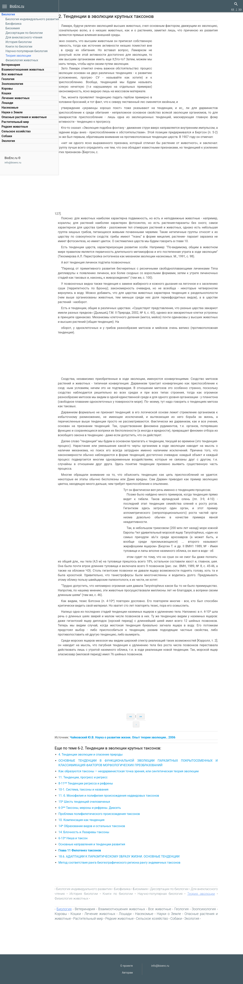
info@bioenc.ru (13, 162)
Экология (8, 141)
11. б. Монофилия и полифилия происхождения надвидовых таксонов (121, 795)
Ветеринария (11, 65)
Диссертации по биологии (24, 33)
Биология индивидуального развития (32, 19)
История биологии (19, 42)
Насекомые (10, 107)
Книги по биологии (19, 46)
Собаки (7, 136)
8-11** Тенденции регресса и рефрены (98, 783)
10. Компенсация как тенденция (94, 820)
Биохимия (13, 28)
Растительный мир (15, 122)
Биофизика (13, 23)
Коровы (7, 88)
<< (232, 9)
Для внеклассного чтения (24, 37)
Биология (8, 14)
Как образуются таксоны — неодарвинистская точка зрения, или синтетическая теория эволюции (141, 771)
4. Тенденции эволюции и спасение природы (103, 754)
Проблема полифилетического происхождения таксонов (111, 814)
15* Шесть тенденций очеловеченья (96, 801)
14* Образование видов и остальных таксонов (104, 826)
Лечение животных (15, 98)
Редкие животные (15, 126)
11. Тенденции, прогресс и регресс (95, 777)
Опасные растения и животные (24, 117)
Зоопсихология (12, 84)
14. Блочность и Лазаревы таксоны (96, 832)
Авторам (127, 972)
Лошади (7, 103)
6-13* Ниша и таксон (85, 838)
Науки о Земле (12, 112)
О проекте (126, 965)
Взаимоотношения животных (23, 69)
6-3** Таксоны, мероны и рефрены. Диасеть (102, 808)
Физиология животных (22, 60)
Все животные (12, 74)
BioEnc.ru (17, 6)
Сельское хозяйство (16, 131)
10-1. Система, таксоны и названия (96, 789)
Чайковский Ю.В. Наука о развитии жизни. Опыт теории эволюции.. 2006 (135, 737)
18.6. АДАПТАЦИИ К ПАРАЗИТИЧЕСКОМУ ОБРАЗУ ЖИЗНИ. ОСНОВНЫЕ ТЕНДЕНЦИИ (131, 856)
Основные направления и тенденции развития (104, 844)
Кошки (6, 93)
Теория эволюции (18, 55)
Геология (8, 79)
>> (240, 9)
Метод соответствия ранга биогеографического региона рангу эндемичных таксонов (132, 862)
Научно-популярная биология (27, 51)
